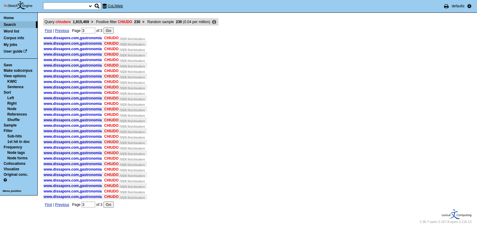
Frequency (13, 147)
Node (11, 109)
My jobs (10, 45)
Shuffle (13, 120)
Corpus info (14, 38)
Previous (62, 31)
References (17, 114)
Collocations (15, 163)
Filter (8, 131)
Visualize (11, 169)
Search (10, 25)
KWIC (12, 81)
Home (9, 18)
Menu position (12, 191)
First (48, 31)
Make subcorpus (18, 70)
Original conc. (16, 174)
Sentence (15, 87)
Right (12, 103)
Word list (11, 31)
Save (8, 65)
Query (67, 22)
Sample (10, 125)
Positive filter (118, 22)
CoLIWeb (115, 6)
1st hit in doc (18, 142)
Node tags (16, 153)
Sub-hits (14, 136)
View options (15, 76)
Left (10, 98)
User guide (13, 51)
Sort (7, 92)
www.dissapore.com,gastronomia (73, 38)
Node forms (17, 158)
